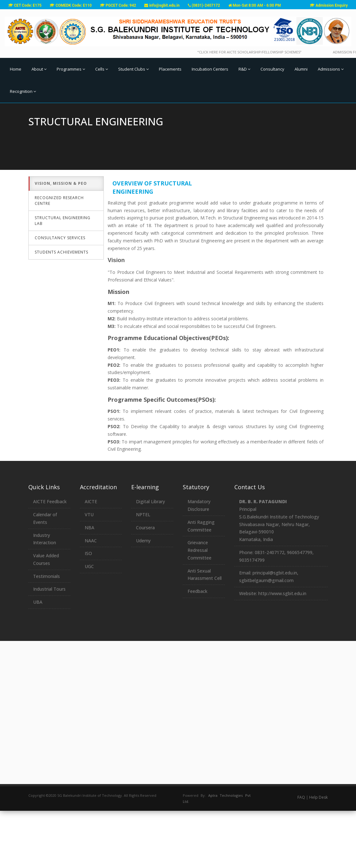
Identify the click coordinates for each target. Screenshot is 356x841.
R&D (244, 69)
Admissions (331, 69)
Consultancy (272, 69)
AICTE (91, 532)
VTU (89, 545)
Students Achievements (61, 282)
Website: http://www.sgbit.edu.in (272, 624)
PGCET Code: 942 (118, 5)
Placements (170, 69)
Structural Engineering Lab (62, 251)
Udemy (143, 571)
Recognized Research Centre (59, 231)
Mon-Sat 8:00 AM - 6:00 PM (254, 5)
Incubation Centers (210, 69)
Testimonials (46, 606)
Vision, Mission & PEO (61, 214)
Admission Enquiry (329, 5)
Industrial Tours (49, 619)
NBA (89, 558)
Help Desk (318, 827)
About (39, 69)
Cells (101, 69)
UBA (37, 632)
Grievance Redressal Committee (199, 580)
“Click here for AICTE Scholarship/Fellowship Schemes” (259, 52)
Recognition (23, 91)
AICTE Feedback (50, 532)
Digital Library (150, 532)
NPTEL (143, 545)
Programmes (71, 69)
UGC (89, 597)
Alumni (301, 69)
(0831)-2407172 (204, 5)
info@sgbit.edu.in (162, 5)
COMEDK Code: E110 (70, 5)
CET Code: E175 (24, 5)
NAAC (91, 571)
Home (15, 69)
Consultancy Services (60, 268)
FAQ (301, 827)
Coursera (145, 558)
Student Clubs (133, 69)
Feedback (197, 621)
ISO (88, 583)
